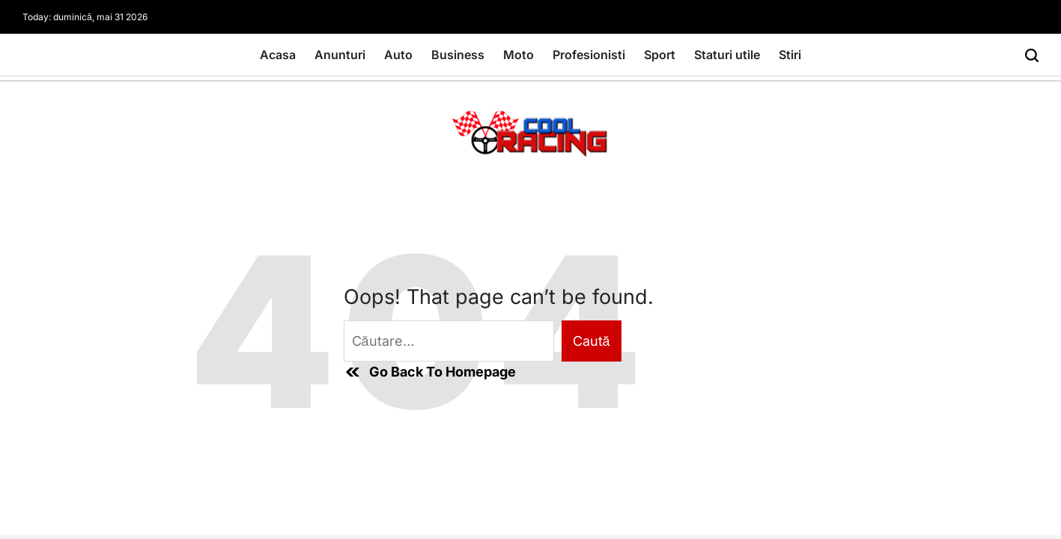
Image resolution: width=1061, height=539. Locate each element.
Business (457, 54)
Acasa (278, 54)
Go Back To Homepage (430, 372)
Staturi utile (727, 54)
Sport (659, 54)
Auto (398, 54)
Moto (518, 54)
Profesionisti (589, 54)
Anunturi (339, 54)
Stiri (790, 54)
